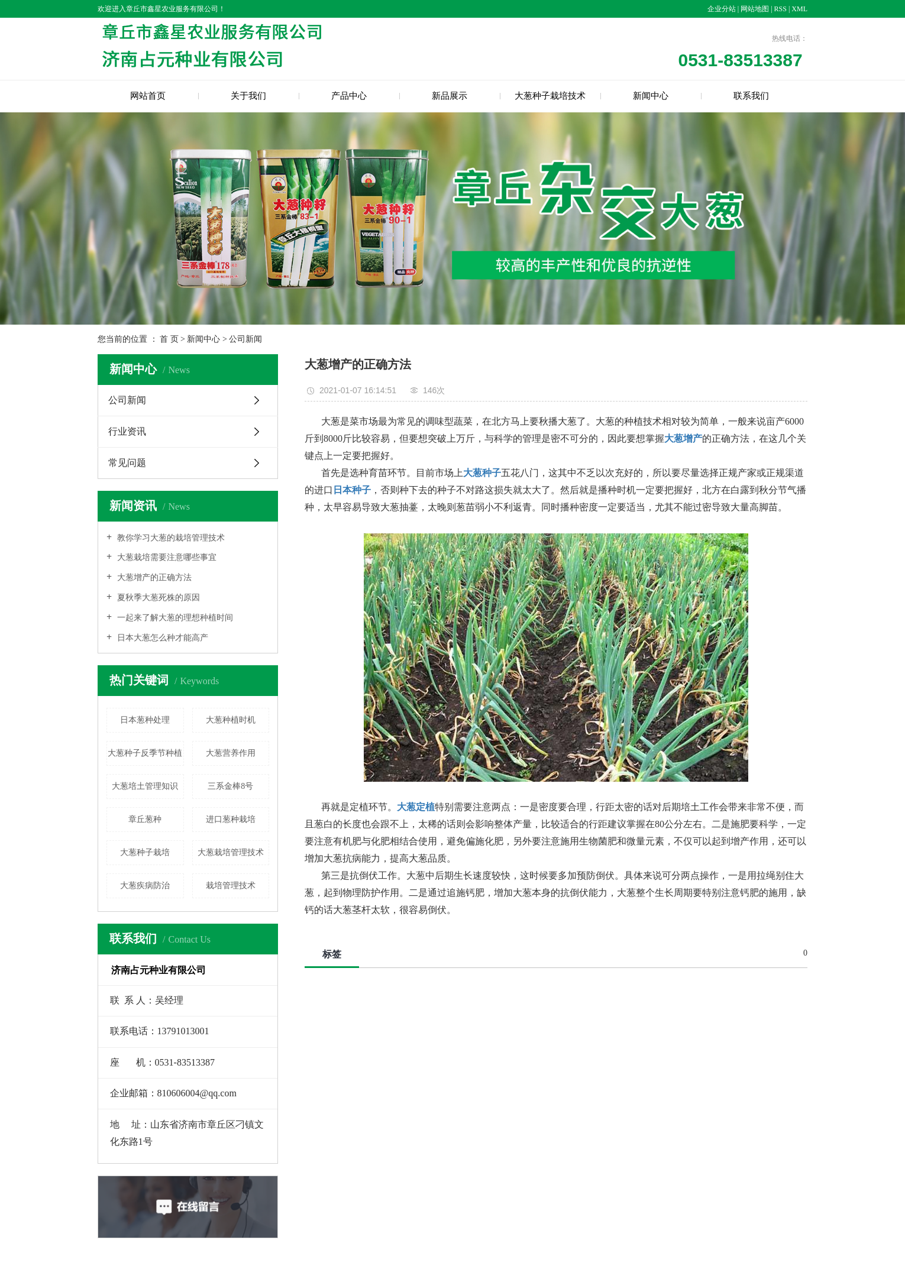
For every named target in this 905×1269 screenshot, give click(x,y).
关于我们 (248, 96)
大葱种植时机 (231, 720)
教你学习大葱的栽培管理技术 (170, 537)
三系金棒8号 (230, 786)
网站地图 (756, 9)
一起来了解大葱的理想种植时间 (174, 617)
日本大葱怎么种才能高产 (161, 637)
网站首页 (148, 96)
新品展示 (449, 96)
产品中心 (349, 96)
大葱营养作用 (231, 753)
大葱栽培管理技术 (231, 852)
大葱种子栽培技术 (550, 96)
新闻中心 (650, 96)
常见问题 (127, 463)
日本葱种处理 (145, 720)
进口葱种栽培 (231, 819)
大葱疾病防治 (145, 885)
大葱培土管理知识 (145, 786)
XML (799, 9)
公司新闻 (245, 339)
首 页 (169, 339)
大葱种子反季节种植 (145, 753)
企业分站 (721, 9)
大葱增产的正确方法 (153, 577)
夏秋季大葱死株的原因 (157, 597)
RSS (780, 9)
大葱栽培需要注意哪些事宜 (165, 557)
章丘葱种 (144, 819)
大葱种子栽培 (145, 852)
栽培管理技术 (231, 885)
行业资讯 (127, 431)
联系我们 (751, 96)
